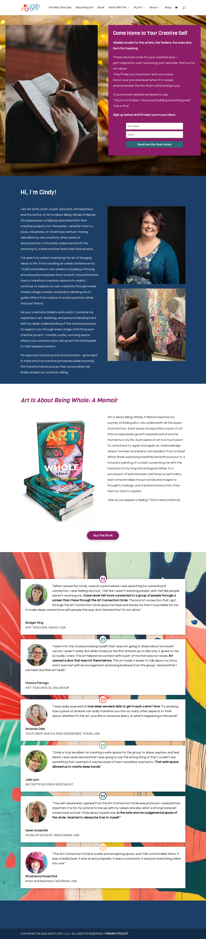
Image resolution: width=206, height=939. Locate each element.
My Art (138, 7)
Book (101, 7)
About (153, 7)
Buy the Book (103, 535)
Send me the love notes (154, 144)
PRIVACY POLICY (116, 933)
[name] (154, 126)
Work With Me (117, 7)
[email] (154, 134)
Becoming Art (84, 7)
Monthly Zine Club (60, 7)
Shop (168, 7)
